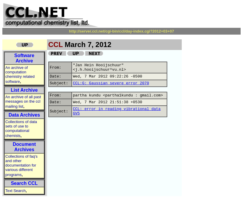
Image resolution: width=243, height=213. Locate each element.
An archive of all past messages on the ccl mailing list (23, 102)
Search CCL (24, 183)
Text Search (15, 190)
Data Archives (24, 114)
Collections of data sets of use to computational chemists (21, 129)
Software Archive (24, 58)
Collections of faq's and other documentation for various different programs (21, 165)
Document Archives (24, 147)
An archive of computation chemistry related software (20, 74)
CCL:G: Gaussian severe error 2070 (111, 83)
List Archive (24, 90)
